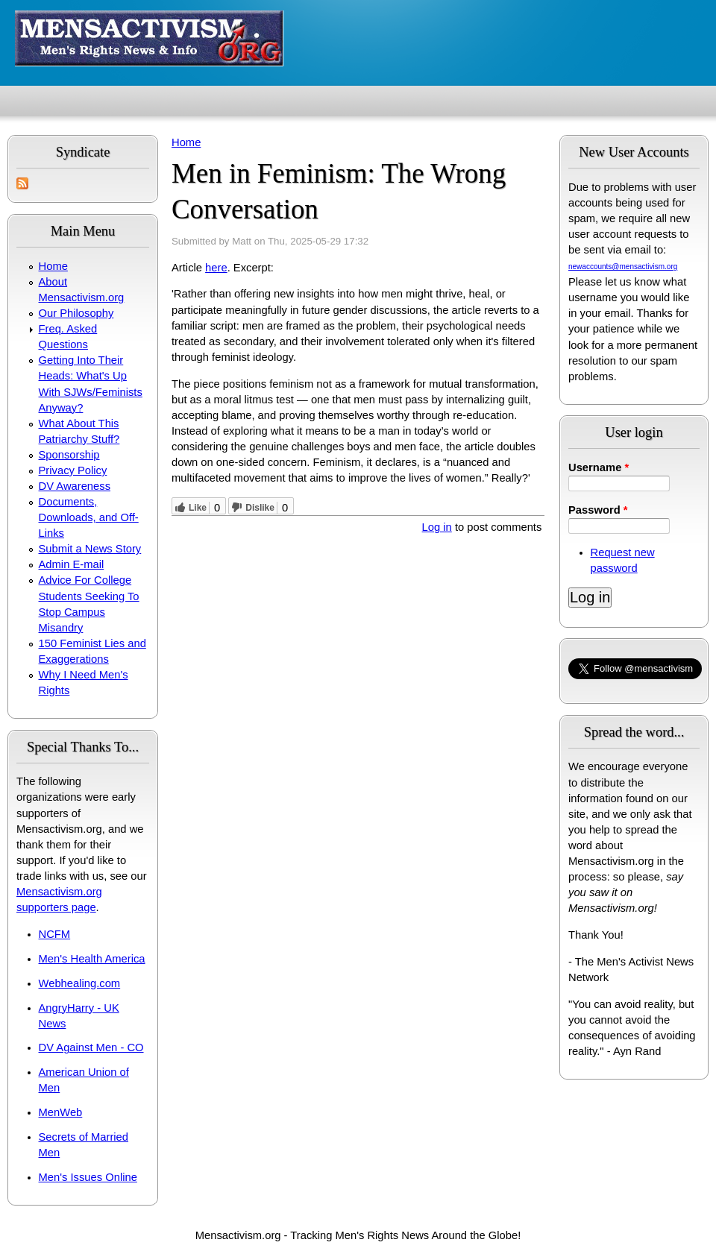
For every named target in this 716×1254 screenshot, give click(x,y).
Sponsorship (69, 455)
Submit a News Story (90, 549)
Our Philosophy (76, 313)
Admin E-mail (71, 564)
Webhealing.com (80, 983)
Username (598, 467)
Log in (437, 527)
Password (598, 510)
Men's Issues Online (88, 1177)
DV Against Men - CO (91, 1047)
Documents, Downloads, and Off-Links (89, 517)
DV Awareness (74, 486)
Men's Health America (92, 959)
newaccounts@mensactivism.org (622, 266)
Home (53, 266)
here (216, 268)
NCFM (55, 934)
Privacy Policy (73, 470)
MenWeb (61, 1112)
